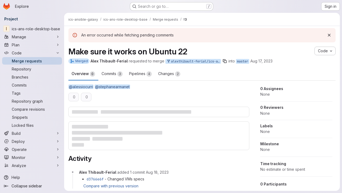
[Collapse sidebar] (32, 186)
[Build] (32, 133)
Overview (83, 74)
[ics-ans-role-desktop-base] (32, 28)
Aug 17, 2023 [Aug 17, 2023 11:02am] (261, 61)
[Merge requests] (32, 61)
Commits (112, 74)
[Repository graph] (32, 101)
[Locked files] (32, 125)
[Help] (32, 177)
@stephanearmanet (112, 86)
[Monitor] (32, 157)
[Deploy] (32, 141)
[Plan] (32, 45)
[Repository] (32, 69)
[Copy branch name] (224, 61)
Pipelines (140, 74)
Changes (169, 74)
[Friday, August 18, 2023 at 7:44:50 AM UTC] (157, 172)
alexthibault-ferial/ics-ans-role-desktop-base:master (193, 61)
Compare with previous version (110, 186)
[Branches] (32, 77)
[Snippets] (32, 117)
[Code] (32, 53)
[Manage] (32, 36)
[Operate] (32, 149)
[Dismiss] (329, 35)
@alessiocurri (81, 86)
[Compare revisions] (32, 109)
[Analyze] (32, 165)
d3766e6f (95, 179)
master (242, 61)
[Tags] (32, 93)
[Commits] (32, 85)
